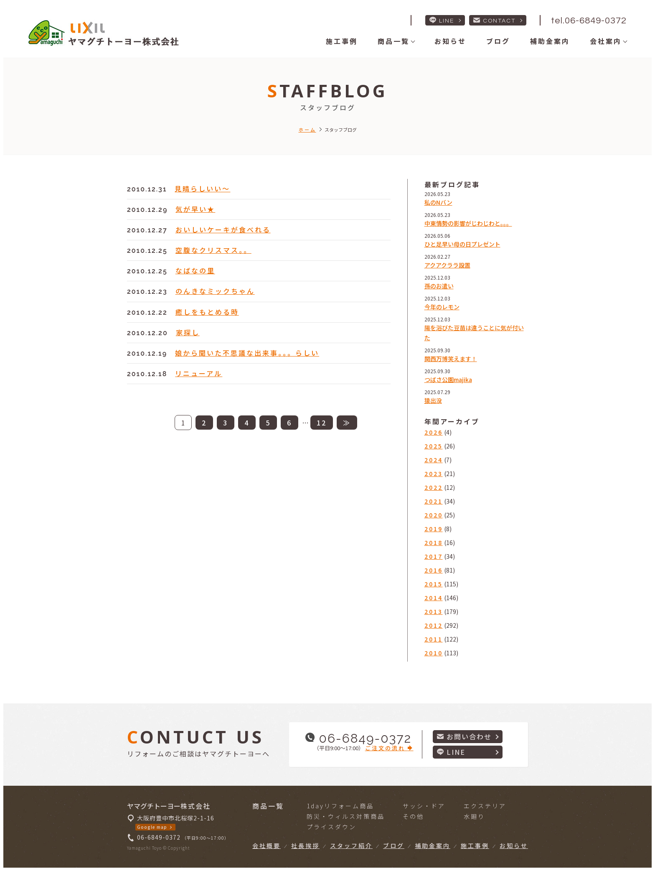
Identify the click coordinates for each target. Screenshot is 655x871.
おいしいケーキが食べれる (223, 229)
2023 (433, 473)
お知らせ (450, 41)
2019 (433, 529)
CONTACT (494, 20)
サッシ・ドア (424, 806)
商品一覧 (393, 41)
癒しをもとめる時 (207, 312)
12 (322, 423)
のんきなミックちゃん (215, 291)
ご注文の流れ (389, 748)
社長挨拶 (305, 845)
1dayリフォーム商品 (340, 806)
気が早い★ (195, 209)
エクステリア (485, 806)
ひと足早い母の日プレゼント (462, 244)
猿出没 (433, 400)
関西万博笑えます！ (450, 358)
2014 (433, 597)
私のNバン (438, 202)
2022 (433, 487)
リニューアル (198, 373)
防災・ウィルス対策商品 (346, 816)
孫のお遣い (439, 286)
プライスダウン (331, 827)
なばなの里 (195, 270)
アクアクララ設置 (447, 265)
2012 (433, 625)
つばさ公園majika (448, 379)
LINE (441, 20)
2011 (433, 639)
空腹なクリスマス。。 (213, 250)
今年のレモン (442, 307)
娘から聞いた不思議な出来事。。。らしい (247, 353)
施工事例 (342, 41)
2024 (433, 460)
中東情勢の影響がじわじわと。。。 (468, 223)
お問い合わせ (464, 736)
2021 (433, 501)
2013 (433, 611)
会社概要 (266, 845)
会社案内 (606, 41)
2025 (433, 446)
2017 (433, 556)
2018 (433, 542)
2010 (433, 653)
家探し (188, 332)
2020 (433, 515)
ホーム (307, 129)
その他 (413, 816)
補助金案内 (550, 41)
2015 (433, 584)
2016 (433, 570)
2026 (433, 432)
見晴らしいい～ (202, 188)
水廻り (474, 816)
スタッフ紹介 (351, 845)
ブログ (498, 41)
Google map (152, 827)
